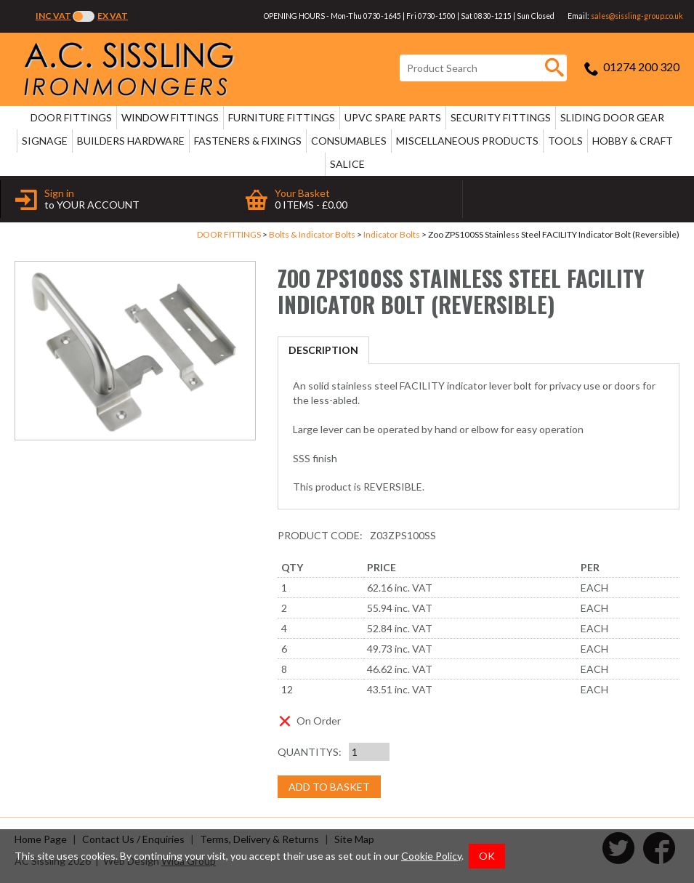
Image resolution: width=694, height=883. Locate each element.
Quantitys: (310, 752)
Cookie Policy (431, 856)
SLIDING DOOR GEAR (612, 117)
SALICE (347, 164)
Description (323, 350)
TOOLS (565, 140)
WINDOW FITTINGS (170, 117)
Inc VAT (53, 15)
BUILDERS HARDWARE (131, 140)
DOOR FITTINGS (71, 117)
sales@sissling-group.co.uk (637, 16)
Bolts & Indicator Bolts (312, 234)
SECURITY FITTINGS (501, 117)
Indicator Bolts (391, 234)
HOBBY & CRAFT (632, 140)
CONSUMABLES (349, 140)
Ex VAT (112, 15)
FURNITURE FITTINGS (281, 117)
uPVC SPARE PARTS (392, 117)
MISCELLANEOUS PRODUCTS (467, 140)
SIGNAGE (45, 140)
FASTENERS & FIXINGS (248, 140)
